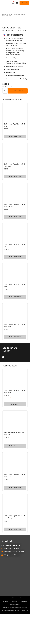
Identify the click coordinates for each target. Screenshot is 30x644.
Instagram (14, 632)
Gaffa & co (10, 14)
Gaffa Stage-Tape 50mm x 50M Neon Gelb (14, 464)
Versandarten (25, 640)
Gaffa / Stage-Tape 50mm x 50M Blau (14, 275)
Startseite (4, 14)
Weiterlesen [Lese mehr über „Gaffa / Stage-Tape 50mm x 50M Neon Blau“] (15, 434)
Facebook (5, 632)
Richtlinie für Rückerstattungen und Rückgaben (15, 638)
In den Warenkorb (17, 121)
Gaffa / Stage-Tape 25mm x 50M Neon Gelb (14, 195)
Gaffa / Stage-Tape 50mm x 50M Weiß (14, 316)
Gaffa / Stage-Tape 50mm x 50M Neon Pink (14, 505)
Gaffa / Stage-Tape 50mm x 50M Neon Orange (14, 547)
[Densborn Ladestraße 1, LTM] (15, 606)
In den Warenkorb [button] (15, 167)
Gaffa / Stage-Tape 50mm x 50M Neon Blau (14, 421)
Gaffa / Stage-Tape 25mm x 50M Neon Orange (14, 235)
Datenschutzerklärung (15, 635)
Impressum (24, 632)
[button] (17, 3)
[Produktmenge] (5, 121)
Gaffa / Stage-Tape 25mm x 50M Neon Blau (14, 356)
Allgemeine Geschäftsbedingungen (10, 640)
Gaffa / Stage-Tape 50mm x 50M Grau (14, 155)
